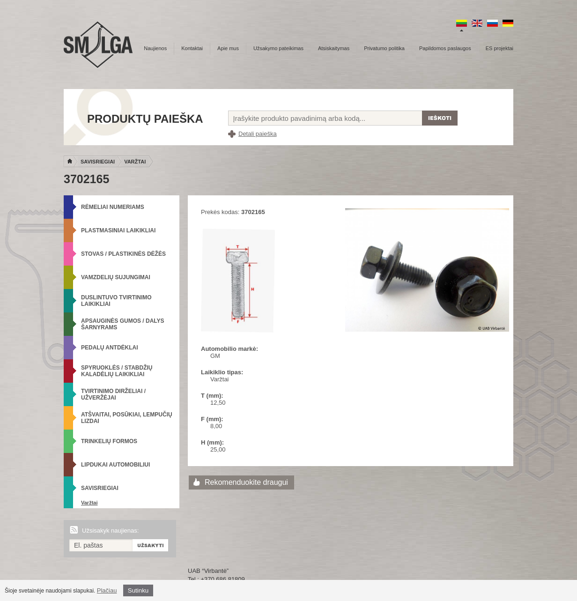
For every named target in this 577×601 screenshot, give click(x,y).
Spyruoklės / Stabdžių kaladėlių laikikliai (116, 371)
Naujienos (155, 48)
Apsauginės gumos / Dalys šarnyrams (122, 324)
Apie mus (228, 48)
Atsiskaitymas (333, 48)
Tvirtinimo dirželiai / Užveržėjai (113, 394)
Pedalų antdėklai (109, 347)
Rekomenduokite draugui (246, 482)
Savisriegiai (98, 161)
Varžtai (135, 161)
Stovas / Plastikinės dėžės (123, 254)
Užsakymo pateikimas (278, 48)
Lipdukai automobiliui (115, 464)
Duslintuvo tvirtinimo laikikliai (116, 300)
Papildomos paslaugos (445, 48)
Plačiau (107, 590)
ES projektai (499, 48)
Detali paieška (257, 133)
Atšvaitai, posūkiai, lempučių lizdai (126, 417)
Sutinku (138, 590)
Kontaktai (192, 48)
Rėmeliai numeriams (112, 207)
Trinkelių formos (109, 441)
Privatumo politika (384, 48)
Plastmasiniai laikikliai (118, 230)
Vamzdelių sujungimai (115, 277)
